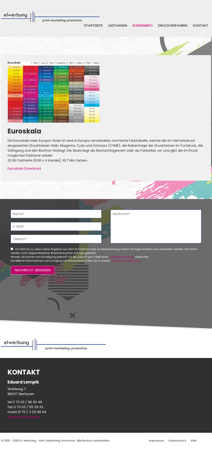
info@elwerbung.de (121, 257)
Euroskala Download (24, 168)
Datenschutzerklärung (125, 261)
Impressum (156, 440)
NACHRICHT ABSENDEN (33, 270)
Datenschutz (177, 440)
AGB (193, 440)
